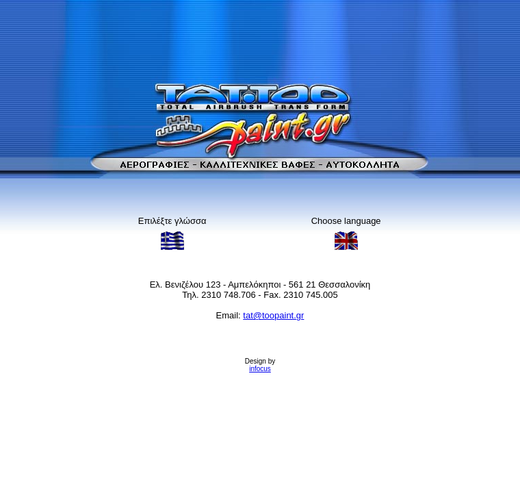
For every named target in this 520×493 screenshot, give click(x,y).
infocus (260, 368)
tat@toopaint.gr (273, 315)
